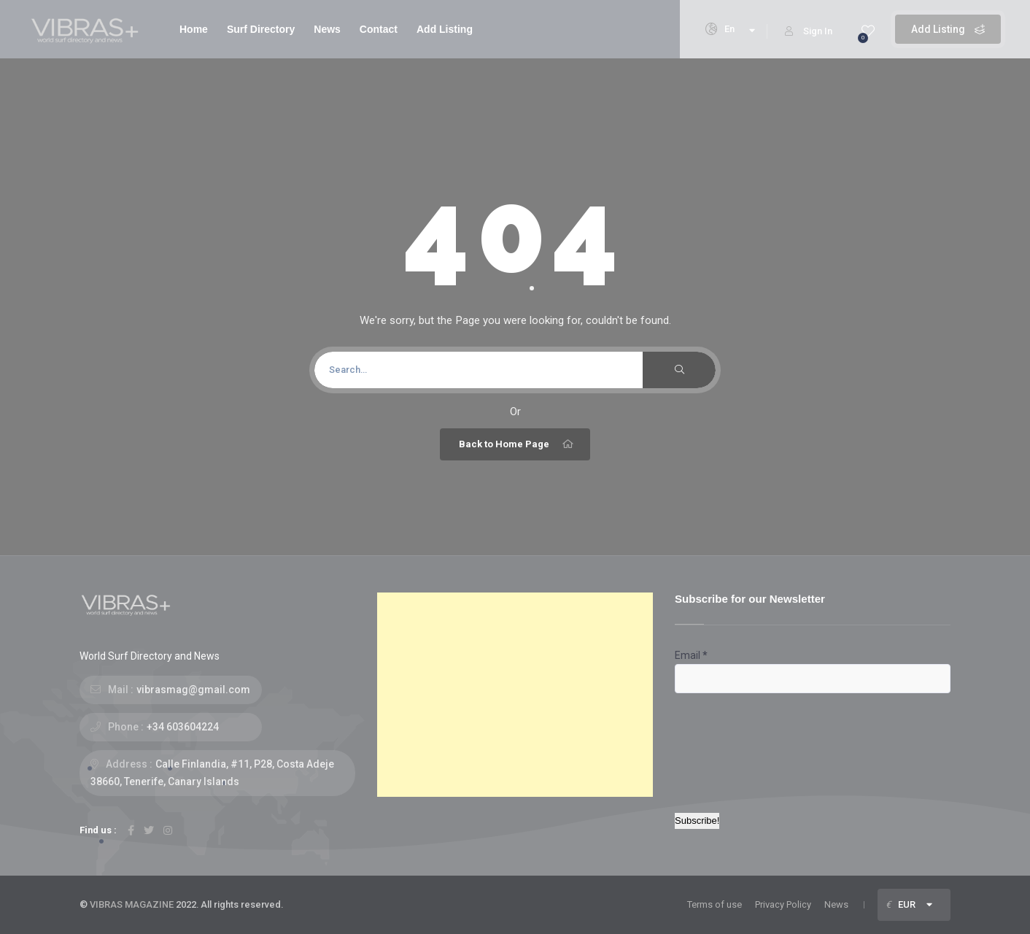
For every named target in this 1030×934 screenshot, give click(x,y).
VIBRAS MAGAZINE (132, 904)
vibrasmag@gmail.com (193, 689)
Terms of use (714, 904)
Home (193, 29)
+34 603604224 (183, 727)
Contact (379, 29)
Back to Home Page (517, 444)
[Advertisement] (515, 695)
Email (691, 655)
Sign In (808, 31)
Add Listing (948, 29)
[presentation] (734, 745)
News (327, 29)
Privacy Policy (783, 904)
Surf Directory (261, 29)
